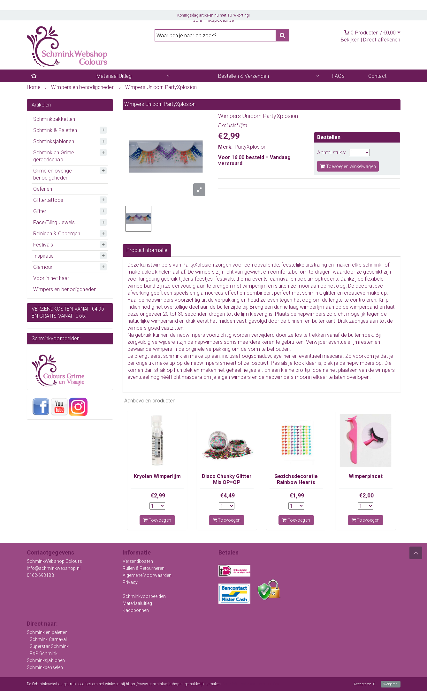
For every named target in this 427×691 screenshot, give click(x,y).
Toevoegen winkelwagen (348, 166)
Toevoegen (157, 520)
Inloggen (39, 14)
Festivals (43, 245)
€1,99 (297, 495)
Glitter (40, 211)
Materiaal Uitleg (114, 76)
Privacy (130, 582)
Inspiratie (43, 256)
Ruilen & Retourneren (144, 568)
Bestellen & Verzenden (243, 76)
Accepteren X (363, 684)
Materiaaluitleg (137, 603)
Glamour (43, 267)
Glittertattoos (48, 200)
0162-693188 (40, 575)
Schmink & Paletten (55, 130)
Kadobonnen (136, 610)
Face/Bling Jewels (54, 222)
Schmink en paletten (47, 632)
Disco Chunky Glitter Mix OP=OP (227, 479)
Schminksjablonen (53, 141)
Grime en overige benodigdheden (52, 174)
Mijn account (106, 14)
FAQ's (338, 76)
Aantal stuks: (331, 153)
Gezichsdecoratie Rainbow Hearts (296, 479)
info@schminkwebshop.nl (53, 568)
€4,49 (227, 495)
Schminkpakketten (54, 119)
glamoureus (211, 293)
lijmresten (362, 342)
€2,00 (366, 495)
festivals (224, 279)
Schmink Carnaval (48, 639)
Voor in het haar (51, 278)
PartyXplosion (250, 147)
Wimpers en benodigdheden (64, 289)
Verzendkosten (138, 561)
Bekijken (350, 40)
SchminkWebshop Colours (54, 561)
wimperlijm (254, 286)
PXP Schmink (43, 653)
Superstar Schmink (49, 646)
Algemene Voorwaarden (147, 575)
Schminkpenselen (45, 667)
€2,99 (158, 495)
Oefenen (42, 189)
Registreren (72, 14)
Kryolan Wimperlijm (157, 476)
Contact (377, 76)
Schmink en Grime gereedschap (53, 156)
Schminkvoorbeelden (144, 596)
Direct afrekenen (381, 40)
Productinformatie (147, 250)
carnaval (279, 279)
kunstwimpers (156, 265)
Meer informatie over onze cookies (251, 684)
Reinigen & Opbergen (56, 234)
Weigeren (390, 684)
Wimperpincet (366, 476)
